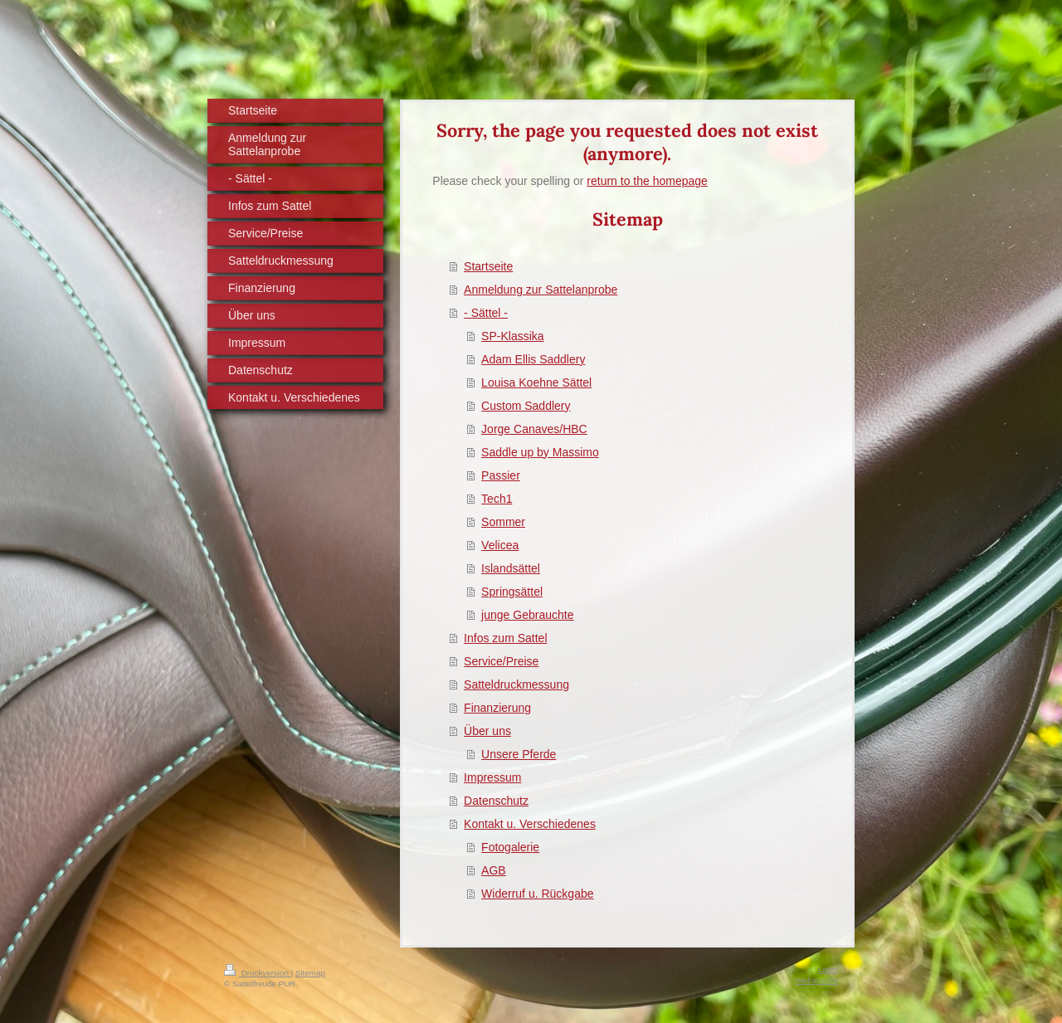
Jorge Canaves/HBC (534, 429)
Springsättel (512, 591)
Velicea (500, 545)
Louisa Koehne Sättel (536, 382)
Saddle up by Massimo (540, 452)
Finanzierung (497, 707)
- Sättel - (486, 312)
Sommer (503, 522)
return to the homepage (647, 181)
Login (828, 969)
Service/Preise (501, 661)
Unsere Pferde (518, 754)
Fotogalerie (510, 847)
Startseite (488, 266)
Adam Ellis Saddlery (533, 359)
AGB (493, 870)
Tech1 (496, 498)
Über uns (487, 731)
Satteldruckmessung (516, 684)
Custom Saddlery (525, 405)
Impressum (492, 777)
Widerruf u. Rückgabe (537, 893)
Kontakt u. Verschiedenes (530, 824)
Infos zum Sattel (505, 638)
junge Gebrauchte (527, 614)
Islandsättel (510, 568)
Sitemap (310, 972)
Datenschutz (496, 800)
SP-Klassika (512, 336)
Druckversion (257, 972)
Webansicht (817, 980)
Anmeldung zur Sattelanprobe (540, 289)
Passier (500, 475)
